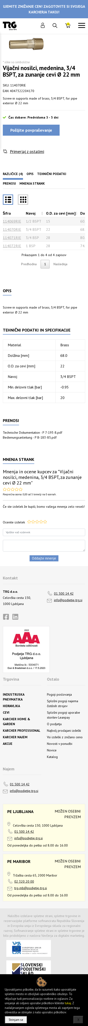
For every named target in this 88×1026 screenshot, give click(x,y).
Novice (52, 750)
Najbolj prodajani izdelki (64, 730)
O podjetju (54, 724)
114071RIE (12, 237)
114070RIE (12, 229)
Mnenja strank (32, 183)
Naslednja (60, 264)
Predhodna (29, 264)
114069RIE (12, 221)
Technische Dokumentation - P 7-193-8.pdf (32, 432)
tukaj (68, 1003)
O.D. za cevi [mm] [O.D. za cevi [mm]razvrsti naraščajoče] (61, 213)
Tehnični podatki (51, 174)
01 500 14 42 (64, 593)
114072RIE (12, 245)
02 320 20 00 (24, 881)
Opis (30, 174)
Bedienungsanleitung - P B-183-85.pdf (30, 437)
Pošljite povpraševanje (31, 130)
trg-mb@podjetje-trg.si (30, 888)
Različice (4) (13, 174)
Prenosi (9, 183)
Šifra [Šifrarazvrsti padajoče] (7, 213)
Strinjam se (16, 1020)
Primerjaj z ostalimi (27, 151)
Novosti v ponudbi (59, 744)
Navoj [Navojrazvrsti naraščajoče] (30, 213)
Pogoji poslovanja (59, 694)
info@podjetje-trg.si (68, 600)
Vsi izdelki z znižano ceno (65, 737)
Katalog (52, 757)
